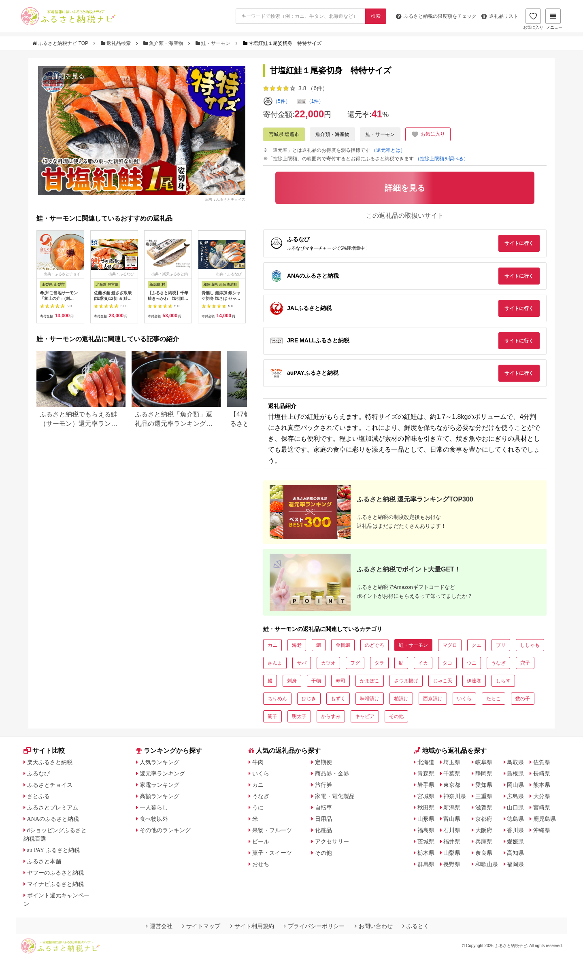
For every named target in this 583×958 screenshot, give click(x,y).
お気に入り (533, 19)
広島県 (515, 796)
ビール (260, 841)
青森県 (425, 773)
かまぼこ (369, 681)
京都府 (483, 819)
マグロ (450, 645)
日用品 (323, 819)
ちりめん (277, 698)
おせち (260, 864)
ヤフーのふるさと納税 (55, 872)
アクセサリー (332, 841)
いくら (464, 698)
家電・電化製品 (335, 796)
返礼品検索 (116, 43)
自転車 (323, 807)
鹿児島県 (544, 819)
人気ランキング (159, 762)
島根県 (515, 773)
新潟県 (451, 807)
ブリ (501, 645)
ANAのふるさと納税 (53, 819)
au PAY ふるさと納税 (53, 850)
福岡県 (515, 864)
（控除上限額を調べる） (441, 158)
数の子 (522, 698)
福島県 (425, 830)
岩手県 (425, 785)
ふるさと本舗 (44, 861)
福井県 (451, 841)
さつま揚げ (406, 681)
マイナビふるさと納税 (55, 884)
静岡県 (483, 773)
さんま (275, 663)
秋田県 (425, 807)
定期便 (323, 762)
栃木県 (425, 853)
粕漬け (401, 698)
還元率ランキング (162, 773)
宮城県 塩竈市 (284, 134)
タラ (379, 663)
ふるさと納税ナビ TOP (60, 43)
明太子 (299, 716)
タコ (447, 663)
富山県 (451, 819)
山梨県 (451, 853)
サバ (301, 663)
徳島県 (515, 819)
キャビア (364, 716)
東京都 (451, 785)
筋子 (272, 716)
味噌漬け (369, 698)
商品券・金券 (332, 773)
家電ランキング (159, 785)
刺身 (292, 681)
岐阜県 (483, 762)
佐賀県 (541, 762)
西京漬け (433, 698)
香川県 (515, 830)
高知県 (515, 853)
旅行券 (323, 785)
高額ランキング (159, 796)
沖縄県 (541, 830)
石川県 (451, 830)
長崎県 (541, 773)
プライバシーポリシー (314, 926)
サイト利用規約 (252, 926)
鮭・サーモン (214, 43)
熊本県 (541, 785)
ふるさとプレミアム (52, 807)
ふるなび (38, 773)
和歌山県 (486, 864)
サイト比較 (44, 750)
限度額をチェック (436, 16)
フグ (355, 663)
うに (258, 807)
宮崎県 (541, 807)
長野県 (451, 864)
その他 (396, 716)
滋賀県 (483, 807)
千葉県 (451, 773)
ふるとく (415, 926)
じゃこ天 (442, 681)
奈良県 (483, 853)
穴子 (525, 663)
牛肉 (258, 762)
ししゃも (530, 645)
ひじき (309, 698)
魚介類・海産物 (164, 43)
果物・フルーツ (272, 830)
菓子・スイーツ (272, 853)
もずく (338, 698)
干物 (316, 681)
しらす (503, 681)
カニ (272, 645)
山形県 (425, 819)
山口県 (515, 807)
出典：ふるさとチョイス (225, 200)
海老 (297, 645)
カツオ (328, 663)
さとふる (38, 796)
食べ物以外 (154, 819)
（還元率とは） (388, 150)
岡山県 (515, 785)
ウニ (472, 663)
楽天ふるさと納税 (49, 762)
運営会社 (159, 926)
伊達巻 (474, 681)
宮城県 (425, 796)
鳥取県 (515, 762)
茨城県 (425, 841)
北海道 (425, 762)
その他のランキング (165, 830)
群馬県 (425, 864)
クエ (476, 645)
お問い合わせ (374, 926)
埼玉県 (451, 762)
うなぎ (498, 663)
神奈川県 (454, 796)
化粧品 (323, 830)
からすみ (330, 716)
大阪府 (483, 830)
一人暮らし (154, 807)
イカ (423, 663)
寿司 (340, 681)
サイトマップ (201, 926)
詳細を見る (68, 75)
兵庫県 (483, 841)
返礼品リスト (499, 16)
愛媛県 (515, 841)
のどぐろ (374, 645)
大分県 (541, 796)
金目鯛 (343, 645)
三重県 (483, 796)
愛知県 (483, 785)
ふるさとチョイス (49, 785)
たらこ (493, 698)
